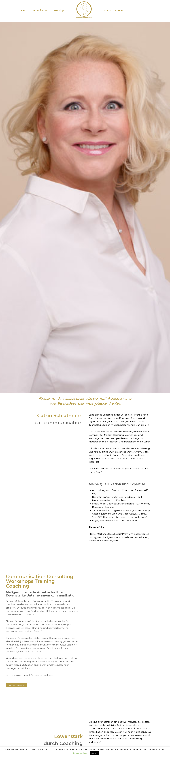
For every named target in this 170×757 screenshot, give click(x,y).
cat (23, 10)
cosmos (106, 10)
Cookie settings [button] (80, 753)
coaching (58, 10)
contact (119, 10)
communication (39, 10)
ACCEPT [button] (94, 753)
